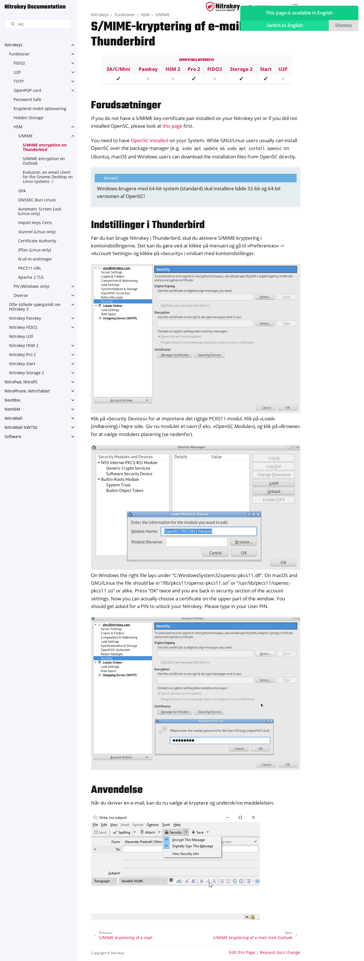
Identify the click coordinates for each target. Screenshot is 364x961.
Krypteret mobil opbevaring (40, 108)
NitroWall (13, 418)
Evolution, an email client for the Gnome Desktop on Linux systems (48, 177)
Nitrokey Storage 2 (26, 372)
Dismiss (343, 25)
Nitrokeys (13, 44)
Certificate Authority (37, 240)
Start (266, 69)
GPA (22, 190)
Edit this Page (242, 952)
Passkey (148, 69)
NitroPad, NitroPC (21, 382)
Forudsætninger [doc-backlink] (126, 106)
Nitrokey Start (22, 363)
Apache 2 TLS (31, 277)
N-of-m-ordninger (35, 259)
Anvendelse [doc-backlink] (117, 790)
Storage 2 (241, 69)
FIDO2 (19, 63)
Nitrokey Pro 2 (22, 354)
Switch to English (284, 25)
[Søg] (38, 24)
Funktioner (19, 54)
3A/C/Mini (118, 69)
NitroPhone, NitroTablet (27, 391)
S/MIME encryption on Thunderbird (45, 147)
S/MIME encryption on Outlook (44, 161)
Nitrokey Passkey (25, 318)
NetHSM (12, 409)
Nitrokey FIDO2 (23, 327)
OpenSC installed (149, 140)
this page (172, 126)
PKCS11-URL (29, 268)
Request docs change (280, 952)
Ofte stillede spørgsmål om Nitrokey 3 (35, 307)
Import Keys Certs (35, 222)
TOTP (19, 81)
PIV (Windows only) (31, 286)
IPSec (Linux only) (34, 250)
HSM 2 (173, 69)
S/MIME (25, 136)
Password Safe (27, 99)
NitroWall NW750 (21, 427)
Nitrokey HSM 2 (23, 345)
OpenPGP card (27, 90)
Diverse (21, 295)
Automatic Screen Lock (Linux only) (39, 211)
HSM (18, 126)
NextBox (12, 400)
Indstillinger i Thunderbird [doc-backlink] (148, 225)
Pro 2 (194, 69)
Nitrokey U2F (21, 336)
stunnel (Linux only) (36, 231)
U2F (17, 72)
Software (13, 436)
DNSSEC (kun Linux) (36, 199)
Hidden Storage (28, 117)
